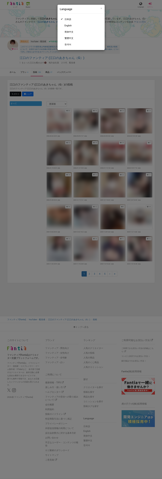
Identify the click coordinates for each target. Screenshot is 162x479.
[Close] (101, 8)
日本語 (68, 19)
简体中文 (69, 32)
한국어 (68, 44)
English (68, 25)
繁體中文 (69, 38)
